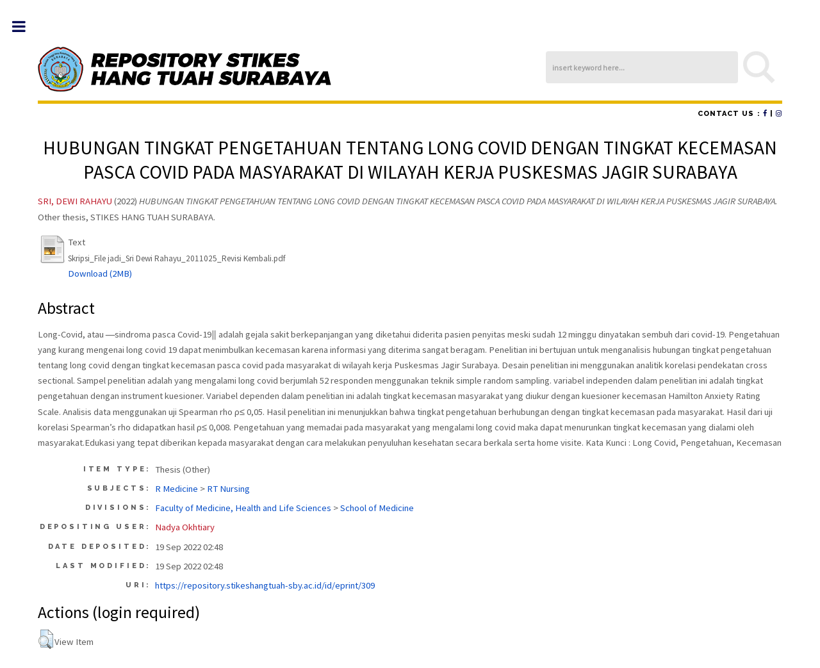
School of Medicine (377, 508)
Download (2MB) (100, 273)
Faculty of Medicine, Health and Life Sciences (243, 508)
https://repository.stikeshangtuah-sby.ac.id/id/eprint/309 (265, 585)
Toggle (25, 26)
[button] (45, 639)
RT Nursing (228, 488)
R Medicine (176, 488)
